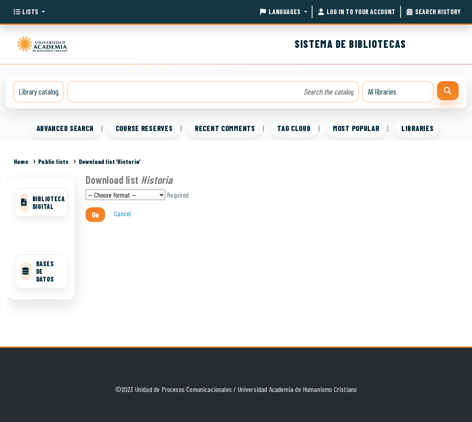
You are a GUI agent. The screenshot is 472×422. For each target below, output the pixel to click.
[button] (29, 12)
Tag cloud (293, 128)
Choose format (125, 194)
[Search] (448, 90)
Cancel (122, 213)
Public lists (53, 161)
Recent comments (225, 128)
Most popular (356, 128)
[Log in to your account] (356, 12)
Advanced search (65, 128)
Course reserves (144, 128)
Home (21, 161)
